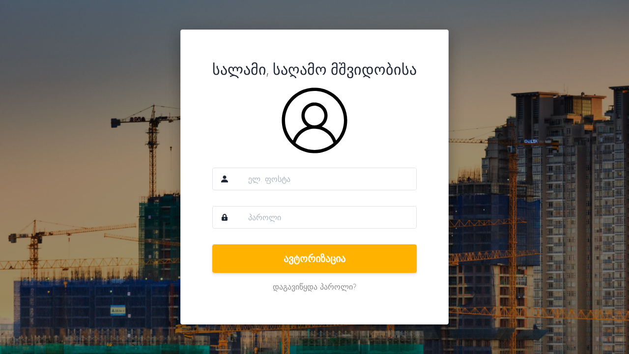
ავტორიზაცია (314, 258)
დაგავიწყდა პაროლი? (314, 287)
